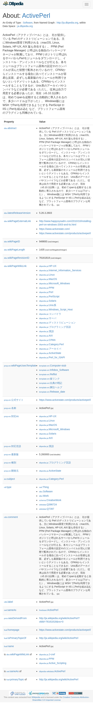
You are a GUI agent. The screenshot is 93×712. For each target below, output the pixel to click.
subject (9, 479)
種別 (10, 462)
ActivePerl (36, 15)
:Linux (47, 274)
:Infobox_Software (54, 370)
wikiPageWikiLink (15, 266)
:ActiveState (50, 353)
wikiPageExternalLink (17, 221)
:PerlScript (49, 296)
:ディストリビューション (57, 322)
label (8, 601)
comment (11, 517)
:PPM (46, 287)
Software (27, 22)
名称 (10, 408)
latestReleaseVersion (17, 213)
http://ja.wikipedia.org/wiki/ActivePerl (58, 638)
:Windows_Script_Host (56, 309)
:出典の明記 (50, 383)
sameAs (10, 610)
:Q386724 (48, 504)
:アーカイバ (50, 348)
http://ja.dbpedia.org (67, 22)
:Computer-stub (52, 365)
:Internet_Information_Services (60, 270)
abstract (10, 128)
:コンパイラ (50, 313)
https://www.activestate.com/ (54, 229)
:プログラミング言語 (55, 327)
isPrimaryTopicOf (15, 638)
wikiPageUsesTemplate (20, 365)
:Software (46, 491)
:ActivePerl (48, 610)
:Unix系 (47, 305)
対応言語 (12, 446)
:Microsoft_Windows (54, 283)
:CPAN (47, 340)
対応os (11, 416)
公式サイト (13, 399)
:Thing (44, 487)
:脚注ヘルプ (50, 387)
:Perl (46, 292)
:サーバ (47, 318)
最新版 (11, 454)
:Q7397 (46, 508)
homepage (11, 629)
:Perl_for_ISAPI (52, 357)
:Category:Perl (51, 344)
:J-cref (47, 654)
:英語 (46, 331)
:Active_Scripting (52, 663)
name (9, 646)
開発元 (11, 470)
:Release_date (52, 391)
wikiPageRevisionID (16, 257)
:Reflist (48, 374)
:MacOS (48, 279)
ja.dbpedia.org (25, 26)
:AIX (46, 335)
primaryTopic (15, 679)
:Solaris (47, 300)
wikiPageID (12, 241)
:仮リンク (49, 378)
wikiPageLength (14, 249)
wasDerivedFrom (15, 618)
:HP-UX (47, 266)
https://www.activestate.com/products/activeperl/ (65, 233)
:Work (44, 495)
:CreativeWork (50, 500)
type (7, 487)
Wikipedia (36, 697)
